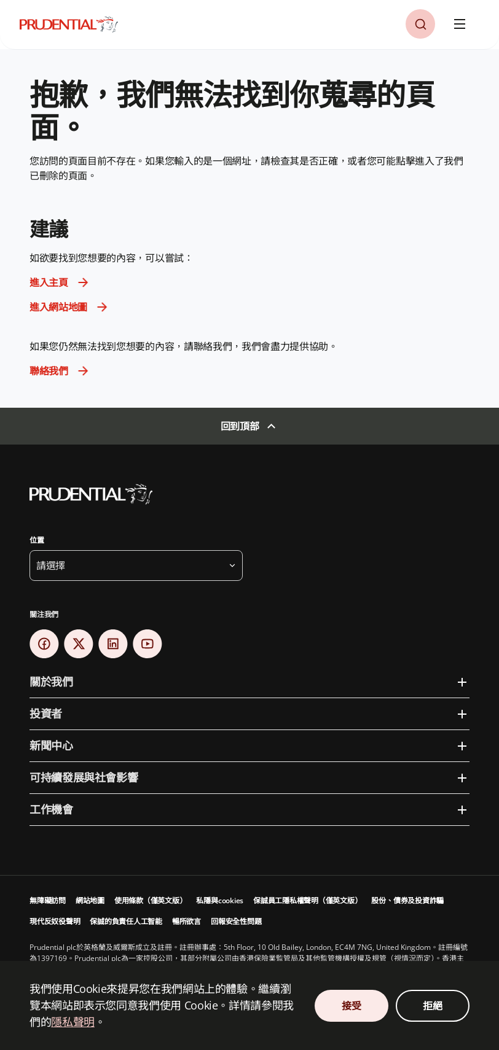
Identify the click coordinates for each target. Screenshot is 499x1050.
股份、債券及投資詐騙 (407, 900)
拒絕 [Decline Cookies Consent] (432, 1006)
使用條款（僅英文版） (150, 900)
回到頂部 (240, 426)
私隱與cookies (219, 900)
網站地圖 (90, 900)
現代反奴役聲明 (54, 921)
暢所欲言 (186, 921)
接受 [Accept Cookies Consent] (351, 1006)
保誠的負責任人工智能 (126, 921)
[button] (420, 24)
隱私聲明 (73, 1021)
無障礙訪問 (47, 900)
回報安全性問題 (236, 921)
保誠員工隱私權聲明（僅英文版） (307, 900)
